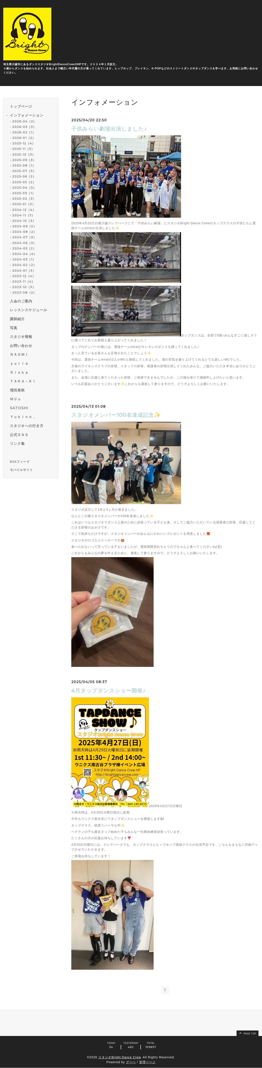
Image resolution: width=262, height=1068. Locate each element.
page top (247, 1033)
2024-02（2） (24, 265)
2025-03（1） (23, 193)
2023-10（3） (24, 287)
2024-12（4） (24, 210)
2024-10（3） (24, 221)
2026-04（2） (24, 121)
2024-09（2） (24, 226)
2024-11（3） (23, 215)
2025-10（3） (23, 154)
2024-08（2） (24, 232)
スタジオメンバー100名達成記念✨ (116, 415)
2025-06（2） (24, 176)
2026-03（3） (24, 127)
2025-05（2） (24, 182)
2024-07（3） (24, 237)
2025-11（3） (23, 149)
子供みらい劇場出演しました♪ (109, 129)
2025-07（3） (24, 171)
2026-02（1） (24, 132)
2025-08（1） (24, 165)
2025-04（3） (24, 188)
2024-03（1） (24, 259)
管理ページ (147, 1062)
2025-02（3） (24, 199)
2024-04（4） (24, 254)
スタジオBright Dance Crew (119, 1057)
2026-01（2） (24, 138)
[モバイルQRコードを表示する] (32, 469)
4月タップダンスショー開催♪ (108, 690)
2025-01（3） (23, 204)
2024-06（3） (24, 243)
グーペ (131, 1062)
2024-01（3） (24, 271)
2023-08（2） (24, 292)
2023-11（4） (23, 282)
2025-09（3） (24, 160)
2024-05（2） (24, 248)
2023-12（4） (24, 276)
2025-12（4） (23, 143)
